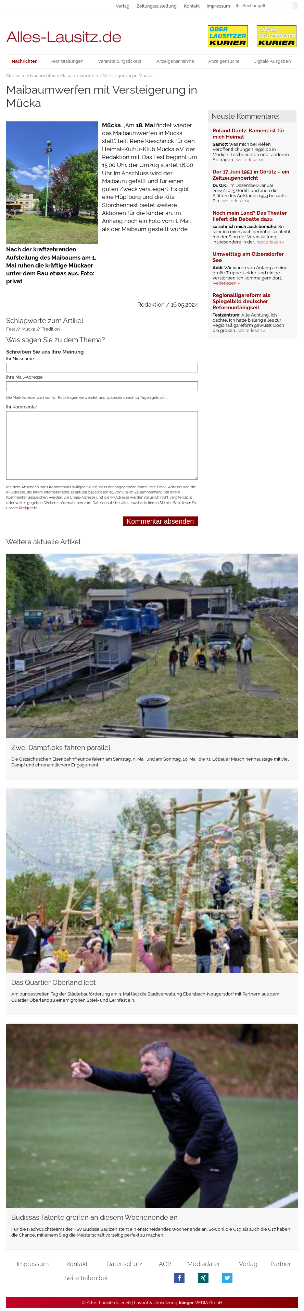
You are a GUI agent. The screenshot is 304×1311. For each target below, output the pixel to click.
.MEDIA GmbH (201, 1302)
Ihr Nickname (20, 358)
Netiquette (28, 508)
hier (169, 503)
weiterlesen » (249, 159)
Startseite (16, 75)
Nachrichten (43, 75)
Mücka (28, 329)
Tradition (51, 329)
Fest (11, 329)
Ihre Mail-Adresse (24, 377)
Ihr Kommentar (21, 406)
